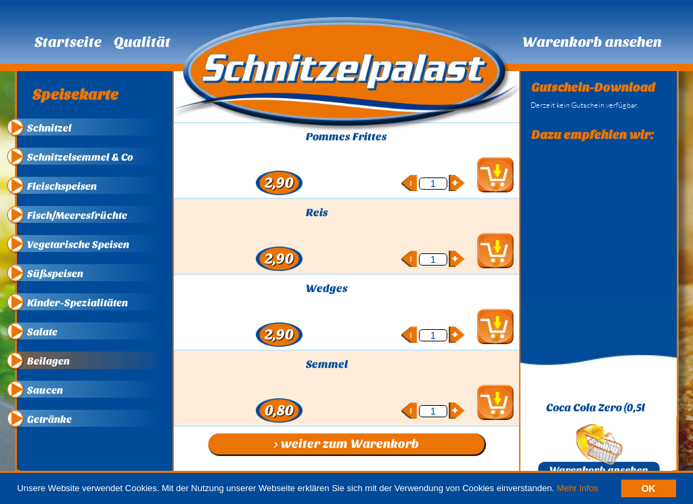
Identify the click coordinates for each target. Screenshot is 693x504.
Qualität (142, 42)
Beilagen (48, 361)
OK (649, 488)
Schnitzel (49, 128)
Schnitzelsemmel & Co (80, 157)
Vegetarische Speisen (78, 244)
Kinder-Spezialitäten (77, 303)
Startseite (68, 42)
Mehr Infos (577, 488)
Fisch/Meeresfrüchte (77, 215)
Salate (42, 332)
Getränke (49, 419)
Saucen (45, 390)
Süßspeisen (55, 274)
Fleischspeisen (62, 186)
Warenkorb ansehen (592, 42)
